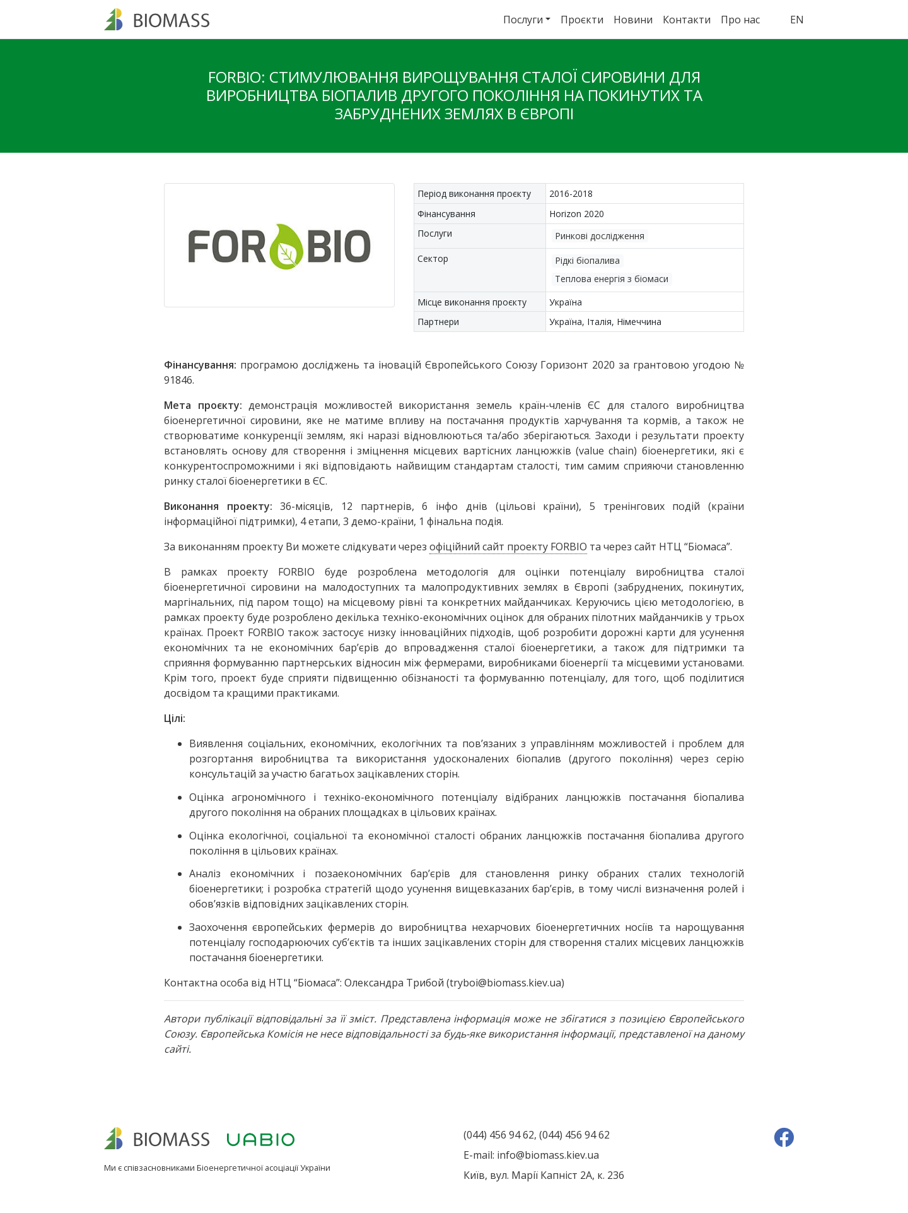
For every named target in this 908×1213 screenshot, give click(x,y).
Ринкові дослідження (599, 236)
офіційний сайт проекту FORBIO (508, 546)
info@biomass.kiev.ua (548, 1155)
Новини (633, 20)
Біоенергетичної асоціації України (263, 1167)
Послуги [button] (523, 20)
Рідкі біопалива (587, 260)
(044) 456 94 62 (498, 1135)
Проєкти (582, 20)
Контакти (687, 20)
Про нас (740, 20)
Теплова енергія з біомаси (611, 279)
